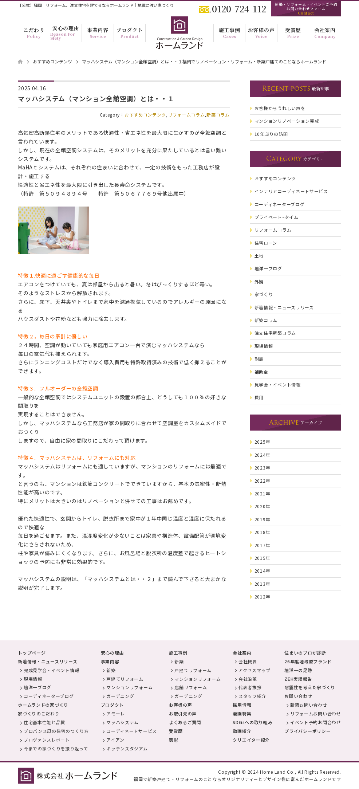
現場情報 (33, 679)
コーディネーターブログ (49, 696)
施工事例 (178, 652)
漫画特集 (242, 713)
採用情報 (242, 705)
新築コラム (218, 114)
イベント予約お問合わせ (315, 722)
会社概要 (247, 661)
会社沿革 (247, 679)
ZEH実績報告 (298, 679)
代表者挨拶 (250, 687)
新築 (110, 670)
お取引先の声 (183, 713)
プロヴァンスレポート (47, 740)
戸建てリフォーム (124, 679)
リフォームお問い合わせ (315, 713)
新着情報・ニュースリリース (47, 661)
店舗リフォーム (190, 687)
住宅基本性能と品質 (44, 722)
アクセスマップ (254, 670)
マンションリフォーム (129, 687)
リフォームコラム (186, 114)
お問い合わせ (298, 696)
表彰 (173, 740)
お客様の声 (180, 705)
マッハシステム (122, 722)
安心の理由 (112, 652)
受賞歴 (176, 731)
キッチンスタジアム (126, 748)
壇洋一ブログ (37, 687)
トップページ (32, 652)
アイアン (115, 740)
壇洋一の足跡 (298, 670)
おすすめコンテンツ (145, 114)
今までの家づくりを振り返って (56, 748)
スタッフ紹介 (252, 696)
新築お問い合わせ (308, 705)
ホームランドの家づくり (43, 705)
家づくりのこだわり (38, 713)
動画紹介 (242, 731)
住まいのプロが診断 (305, 652)
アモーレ (115, 713)
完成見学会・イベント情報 (51, 670)
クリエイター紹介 (251, 740)
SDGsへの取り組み (252, 722)
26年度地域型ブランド (308, 661)
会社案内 (242, 652)
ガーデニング (120, 696)
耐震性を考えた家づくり (309, 687)
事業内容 (110, 661)
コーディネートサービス (131, 731)
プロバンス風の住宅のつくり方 (56, 731)
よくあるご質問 (185, 722)
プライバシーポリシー (307, 731)
